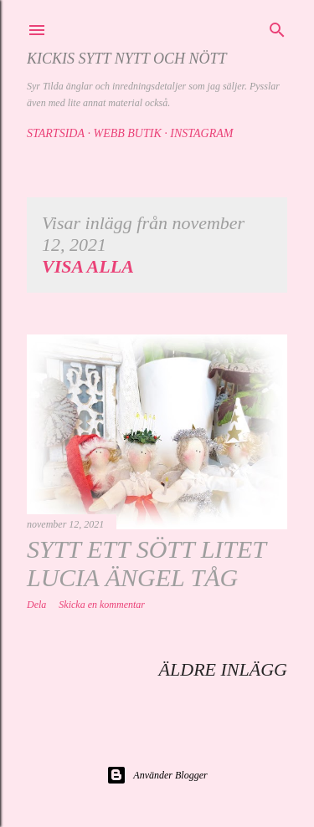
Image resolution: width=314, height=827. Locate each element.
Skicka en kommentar (102, 604)
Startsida (56, 133)
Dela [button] (36, 604)
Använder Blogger (156, 775)
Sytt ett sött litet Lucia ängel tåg (146, 563)
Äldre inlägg (223, 669)
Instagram (201, 133)
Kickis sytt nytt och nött (126, 58)
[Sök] (277, 27)
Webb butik (127, 133)
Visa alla (88, 266)
